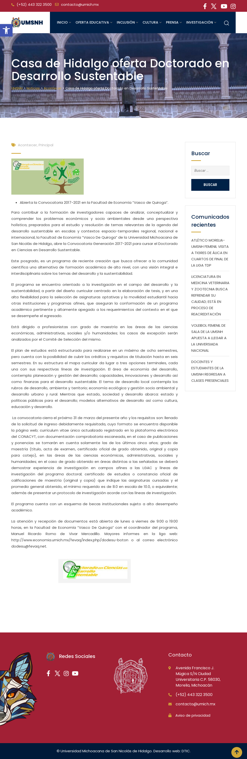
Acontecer (27, 144)
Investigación (199, 22)
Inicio (62, 22)
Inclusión (126, 22)
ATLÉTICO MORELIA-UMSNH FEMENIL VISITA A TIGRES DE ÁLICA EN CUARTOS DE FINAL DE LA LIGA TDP (210, 253)
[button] (6, 30)
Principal (46, 144)
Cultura (150, 22)
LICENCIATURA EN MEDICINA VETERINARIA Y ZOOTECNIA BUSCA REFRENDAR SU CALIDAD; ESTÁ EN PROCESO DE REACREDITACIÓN (210, 295)
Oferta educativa (92, 22)
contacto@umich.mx (80, 4)
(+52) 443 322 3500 (34, 4)
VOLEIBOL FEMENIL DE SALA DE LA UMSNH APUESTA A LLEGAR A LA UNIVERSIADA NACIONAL (208, 338)
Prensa (172, 22)
